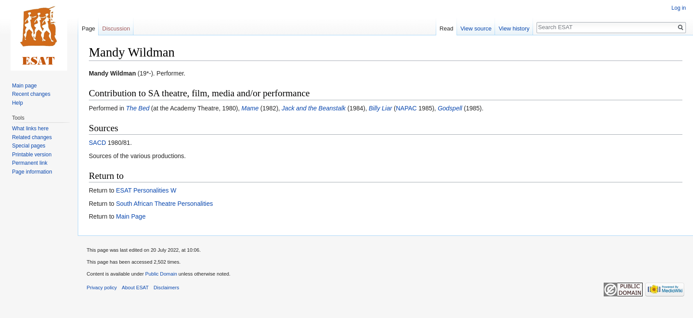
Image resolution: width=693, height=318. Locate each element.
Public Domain (161, 273)
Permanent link (29, 163)
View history (514, 28)
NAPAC (406, 108)
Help (17, 103)
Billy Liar (380, 108)
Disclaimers (166, 287)
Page (88, 28)
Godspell (450, 108)
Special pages (28, 146)
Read (446, 28)
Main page (24, 86)
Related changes (32, 137)
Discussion (116, 28)
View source (476, 28)
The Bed (137, 108)
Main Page (130, 216)
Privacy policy (102, 287)
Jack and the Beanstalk (314, 108)
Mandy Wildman (112, 73)
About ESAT (135, 287)
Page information (32, 172)
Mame (250, 108)
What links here (30, 128)
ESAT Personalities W (146, 190)
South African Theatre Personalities (164, 203)
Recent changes (31, 94)
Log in (678, 8)
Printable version (31, 154)
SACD (97, 142)
